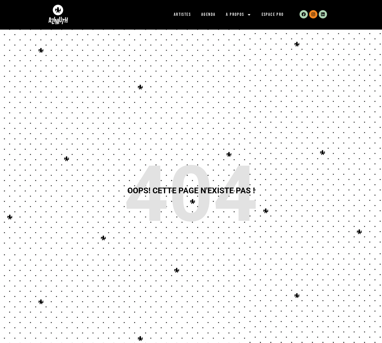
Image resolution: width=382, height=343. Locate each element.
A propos (238, 14)
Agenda (208, 14)
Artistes (182, 14)
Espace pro (273, 14)
